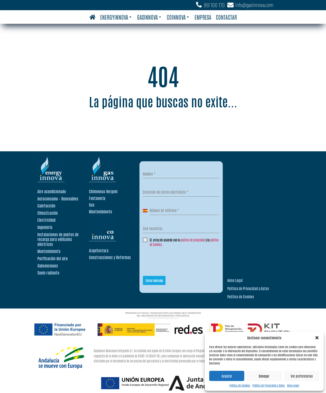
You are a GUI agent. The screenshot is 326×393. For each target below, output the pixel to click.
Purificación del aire (52, 258)
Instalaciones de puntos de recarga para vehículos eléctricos (58, 239)
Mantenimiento (48, 251)
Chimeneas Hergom (103, 191)
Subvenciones (47, 265)
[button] (317, 337)
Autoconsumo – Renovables (57, 198)
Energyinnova (115, 16)
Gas (91, 204)
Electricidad (46, 219)
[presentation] (177, 260)
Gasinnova (149, 16)
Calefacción (46, 205)
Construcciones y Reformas (110, 257)
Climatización (47, 212)
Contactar (226, 16)
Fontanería (97, 198)
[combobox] (146, 210)
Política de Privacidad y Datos (268, 385)
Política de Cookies (239, 385)
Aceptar (227, 376)
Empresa (202, 16)
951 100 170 (214, 5)
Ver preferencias (302, 376)
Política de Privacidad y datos (248, 288)
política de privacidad (193, 240)
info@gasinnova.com (254, 4)
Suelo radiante (48, 272)
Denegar (264, 376)
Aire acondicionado (51, 191)
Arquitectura (98, 250)
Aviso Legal (293, 385)
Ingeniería (44, 227)
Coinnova (178, 16)
